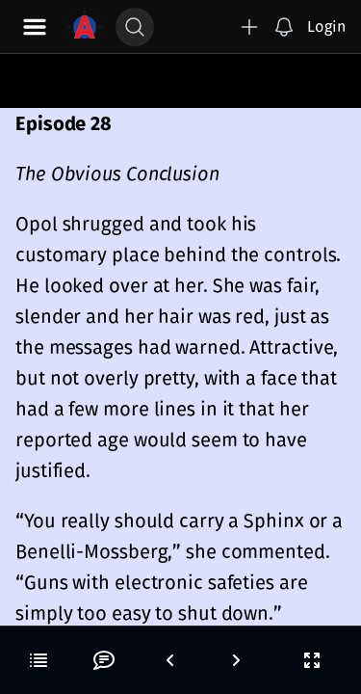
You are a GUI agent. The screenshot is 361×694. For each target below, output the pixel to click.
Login (326, 26)
